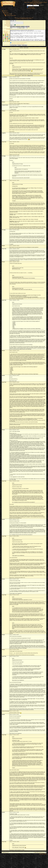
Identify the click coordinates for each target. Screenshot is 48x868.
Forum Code (3, 32)
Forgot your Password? (31, 8)
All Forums (4, 10)
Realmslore (5, 12)
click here (22, 18)
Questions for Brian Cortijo (9, 15)
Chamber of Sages (7, 13)
